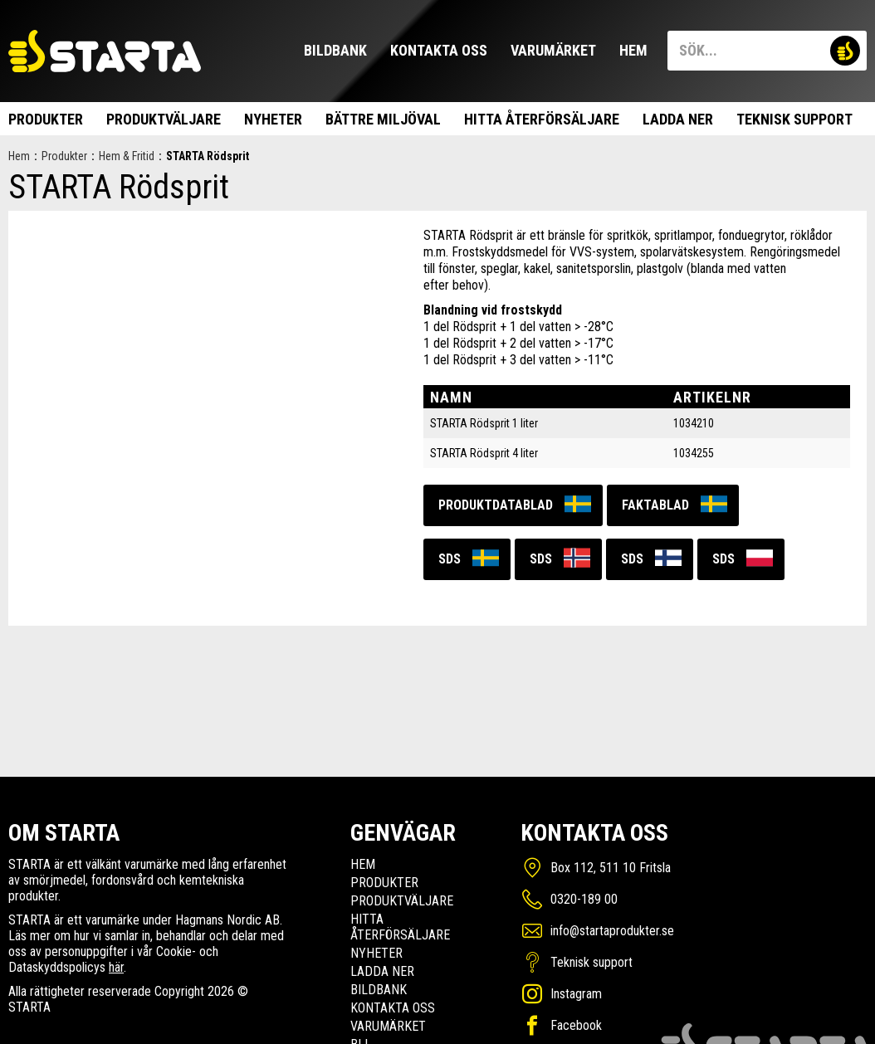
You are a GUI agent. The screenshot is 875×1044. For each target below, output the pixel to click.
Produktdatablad (495, 505)
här (116, 967)
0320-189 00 (584, 899)
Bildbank (335, 50)
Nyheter (273, 119)
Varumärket (553, 50)
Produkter (45, 119)
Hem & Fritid (126, 156)
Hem (633, 50)
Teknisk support (794, 119)
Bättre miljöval (383, 119)
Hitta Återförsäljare (541, 119)
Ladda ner (678, 119)
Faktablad (655, 505)
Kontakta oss (438, 50)
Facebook (576, 1025)
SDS (449, 559)
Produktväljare (163, 119)
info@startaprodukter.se (612, 931)
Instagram (576, 994)
